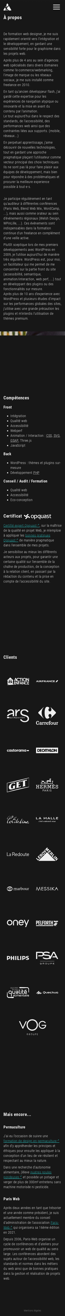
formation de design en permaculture (30, 1141)
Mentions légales (32, 1310)
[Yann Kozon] (17, 7)
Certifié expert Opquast (20, 525)
